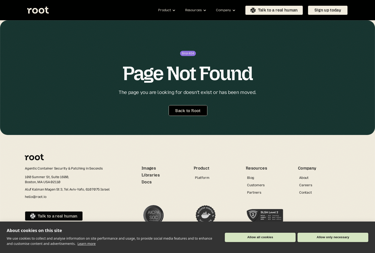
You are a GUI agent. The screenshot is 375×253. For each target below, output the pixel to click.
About (304, 178)
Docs (147, 182)
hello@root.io (35, 197)
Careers (305, 185)
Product (201, 168)
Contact (305, 193)
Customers (256, 185)
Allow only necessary (333, 237)
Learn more (86, 243)
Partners (254, 193)
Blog (250, 178)
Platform (202, 178)
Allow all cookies (260, 237)
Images (149, 168)
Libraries (151, 175)
